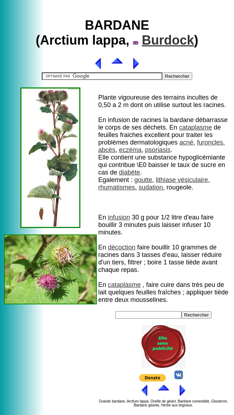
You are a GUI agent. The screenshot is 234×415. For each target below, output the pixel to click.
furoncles (210, 142)
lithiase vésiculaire (182, 179)
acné (186, 142)
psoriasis (157, 149)
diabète (129, 172)
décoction (121, 247)
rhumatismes (116, 187)
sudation (151, 187)
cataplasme (195, 127)
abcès (106, 149)
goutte (143, 179)
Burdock (168, 40)
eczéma (130, 149)
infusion (119, 217)
